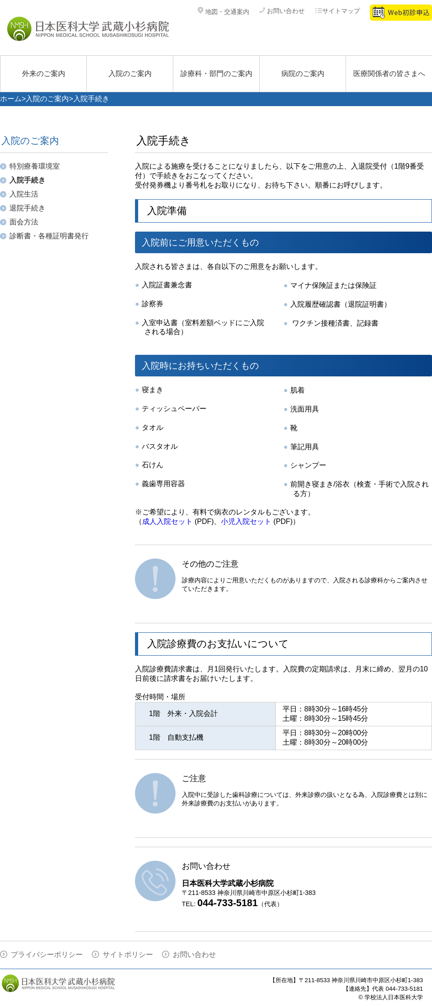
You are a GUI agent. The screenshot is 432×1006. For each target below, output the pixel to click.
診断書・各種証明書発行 (49, 236)
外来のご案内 (43, 73)
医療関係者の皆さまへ (389, 73)
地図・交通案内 (223, 11)
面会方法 (23, 222)
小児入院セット (246, 521)
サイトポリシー (128, 954)
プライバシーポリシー (47, 954)
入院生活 (23, 194)
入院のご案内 (130, 73)
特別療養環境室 (34, 166)
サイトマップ (337, 10)
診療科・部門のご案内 (216, 73)
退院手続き (27, 208)
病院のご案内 (302, 73)
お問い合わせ (282, 10)
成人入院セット (167, 521)
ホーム (11, 99)
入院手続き (27, 180)
